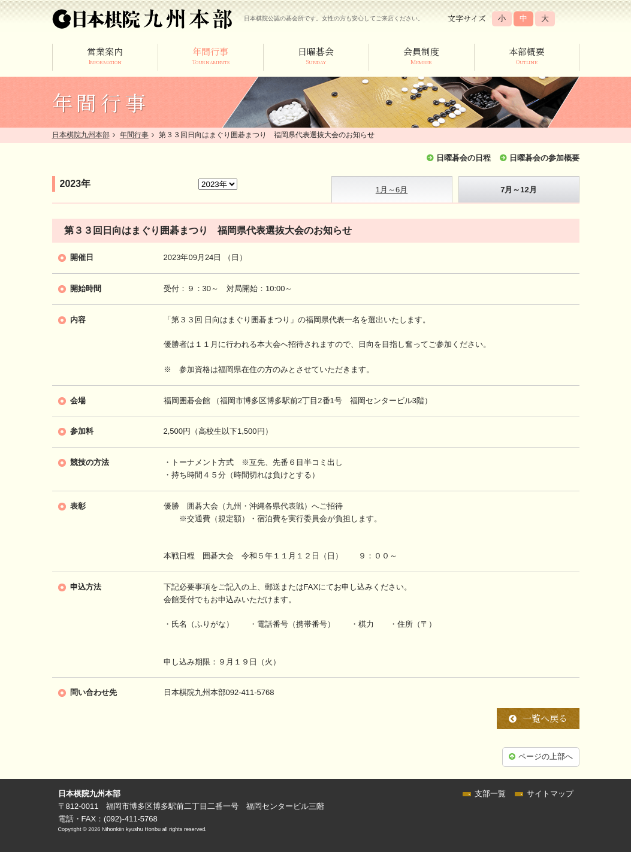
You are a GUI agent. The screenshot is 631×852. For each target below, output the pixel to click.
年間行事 (134, 135)
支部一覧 (490, 793)
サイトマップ (550, 793)
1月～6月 (391, 189)
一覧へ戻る (545, 718)
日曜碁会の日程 (463, 157)
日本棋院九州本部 (81, 135)
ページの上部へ (545, 756)
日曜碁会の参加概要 (544, 157)
